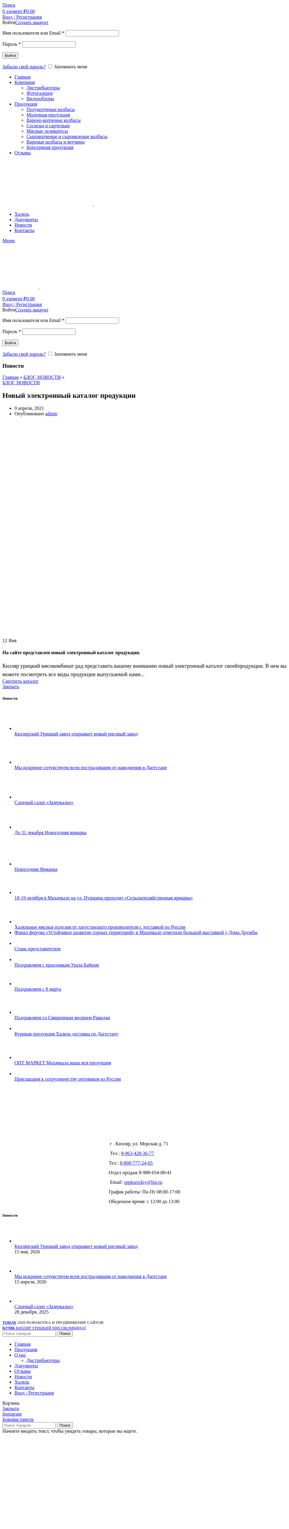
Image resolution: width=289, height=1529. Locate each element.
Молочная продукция (48, 114)
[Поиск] (8, 5)
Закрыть (10, 686)
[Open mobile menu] (8, 240)
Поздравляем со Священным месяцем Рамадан (62, 1017)
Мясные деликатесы (47, 131)
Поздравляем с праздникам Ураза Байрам (56, 964)
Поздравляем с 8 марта (37, 989)
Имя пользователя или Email (33, 33)
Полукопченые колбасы (50, 109)
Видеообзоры (40, 98)
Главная (10, 377)
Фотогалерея (39, 93)
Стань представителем (37, 948)
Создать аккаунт (31, 22)
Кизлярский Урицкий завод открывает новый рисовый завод (76, 733)
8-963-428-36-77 (137, 1153)
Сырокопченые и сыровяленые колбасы (66, 136)
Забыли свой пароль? (24, 66)
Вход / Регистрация (34, 1392)
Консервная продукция (49, 147)
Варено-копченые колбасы (53, 120)
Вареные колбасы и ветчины (55, 141)
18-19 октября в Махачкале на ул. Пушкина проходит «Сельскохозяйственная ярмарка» (103, 897)
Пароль (11, 44)
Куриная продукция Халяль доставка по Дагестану (66, 1033)
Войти (10, 55)
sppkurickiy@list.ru (143, 1182)
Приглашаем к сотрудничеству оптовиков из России (67, 1079)
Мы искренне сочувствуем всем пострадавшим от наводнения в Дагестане (90, 767)
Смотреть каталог (20, 681)
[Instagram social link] (12, 1413)
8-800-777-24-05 (136, 1162)
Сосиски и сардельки (48, 125)
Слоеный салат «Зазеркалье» (43, 802)
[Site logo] (48, 203)
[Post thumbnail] (25, 728)
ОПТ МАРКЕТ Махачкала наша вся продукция (62, 1062)
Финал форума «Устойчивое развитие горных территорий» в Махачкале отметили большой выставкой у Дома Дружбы (135, 932)
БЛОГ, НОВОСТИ (42, 377)
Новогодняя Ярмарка (35, 869)
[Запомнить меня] (50, 66)
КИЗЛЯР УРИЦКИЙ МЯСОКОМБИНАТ (44, 1328)
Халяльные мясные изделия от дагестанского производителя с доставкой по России (99, 927)
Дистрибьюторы (43, 87)
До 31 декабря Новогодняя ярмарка (50, 832)
